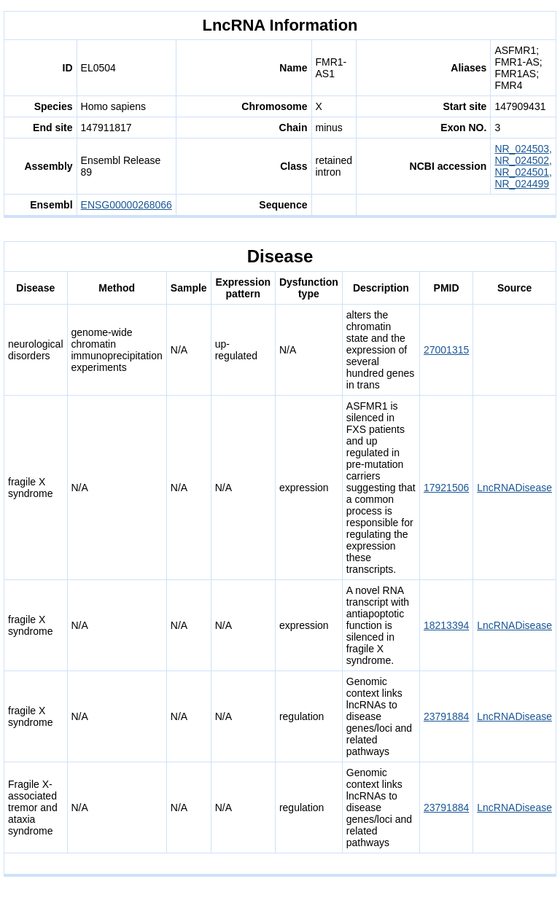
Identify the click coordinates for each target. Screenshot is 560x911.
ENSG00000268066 (126, 205)
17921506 (446, 487)
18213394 (446, 625)
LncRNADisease (514, 487)
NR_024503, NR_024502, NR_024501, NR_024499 (523, 166)
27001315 (446, 350)
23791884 (446, 716)
